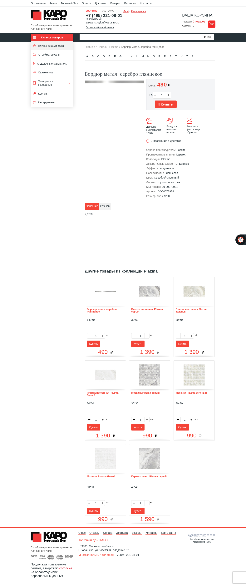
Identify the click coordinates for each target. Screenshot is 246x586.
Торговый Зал (69, 3)
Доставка (100, 3)
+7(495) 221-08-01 (127, 554)
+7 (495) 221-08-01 (104, 15)
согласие (65, 568)
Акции (53, 3)
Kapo (50, 16)
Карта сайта (168, 532)
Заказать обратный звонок (100, 27)
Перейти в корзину (211, 24)
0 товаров (199, 21)
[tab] (92, 206)
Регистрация (138, 11)
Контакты (145, 3)
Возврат (115, 3)
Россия (181, 149)
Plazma (165, 159)
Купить (166, 104)
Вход (126, 11)
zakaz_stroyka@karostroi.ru (102, 22)
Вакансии (130, 3)
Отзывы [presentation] (105, 206)
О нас (82, 532)
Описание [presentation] (92, 206)
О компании (38, 3)
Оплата (86, 3)
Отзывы (94, 532)
